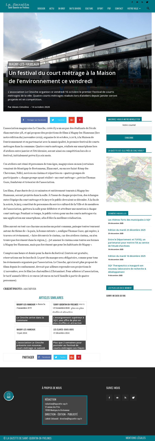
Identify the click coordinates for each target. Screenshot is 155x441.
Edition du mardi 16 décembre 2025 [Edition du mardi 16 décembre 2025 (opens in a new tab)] (126, 256)
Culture (89, 8)
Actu (51, 8)
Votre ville (134, 8)
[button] (148, 8)
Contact (119, 8)
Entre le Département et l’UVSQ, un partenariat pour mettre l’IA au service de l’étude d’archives (128, 242)
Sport (100, 8)
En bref (61, 8)
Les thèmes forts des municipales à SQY (129, 219)
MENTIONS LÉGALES (136, 437)
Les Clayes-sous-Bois (63, 329)
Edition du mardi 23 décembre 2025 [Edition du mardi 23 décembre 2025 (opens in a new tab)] (126, 229)
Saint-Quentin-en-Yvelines (65, 304)
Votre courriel (129, 125)
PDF (109, 8)
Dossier (41, 8)
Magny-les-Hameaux (24, 64)
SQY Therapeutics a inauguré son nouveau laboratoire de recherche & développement (127, 268)
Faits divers (75, 8)
